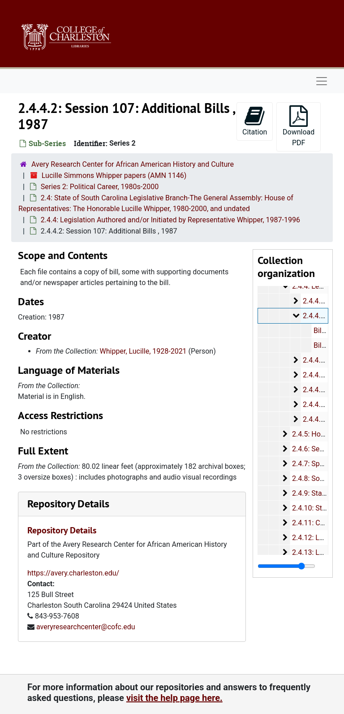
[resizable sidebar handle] (286, 566)
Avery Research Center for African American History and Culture (132, 164)
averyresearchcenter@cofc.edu (85, 627)
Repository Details (68, 504)
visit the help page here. (174, 697)
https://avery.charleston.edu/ (73, 573)
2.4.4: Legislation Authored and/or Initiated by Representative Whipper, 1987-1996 (170, 220)
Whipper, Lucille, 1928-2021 (143, 351)
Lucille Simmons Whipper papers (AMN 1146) (114, 175)
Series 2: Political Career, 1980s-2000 (100, 186)
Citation (254, 120)
